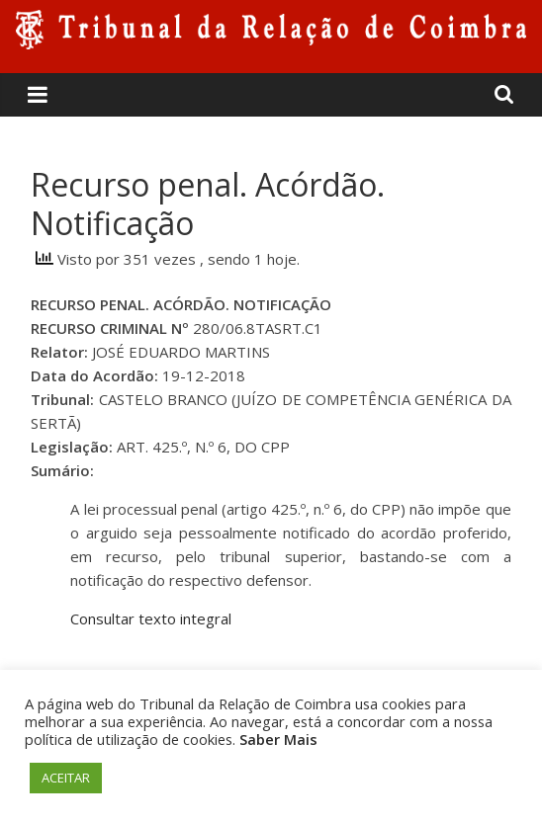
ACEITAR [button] (66, 777)
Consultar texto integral (150, 618)
